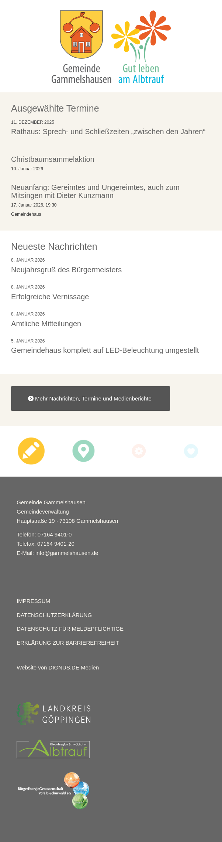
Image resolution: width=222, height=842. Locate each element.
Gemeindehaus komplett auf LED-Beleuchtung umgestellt (105, 350)
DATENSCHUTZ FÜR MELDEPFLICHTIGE (70, 628)
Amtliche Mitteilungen (46, 324)
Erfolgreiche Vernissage (50, 297)
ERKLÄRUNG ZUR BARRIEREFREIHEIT (68, 643)
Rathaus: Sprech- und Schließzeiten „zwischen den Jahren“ (108, 131)
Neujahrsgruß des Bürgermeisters (66, 270)
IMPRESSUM (33, 601)
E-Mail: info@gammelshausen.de (57, 553)
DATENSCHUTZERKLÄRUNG (54, 615)
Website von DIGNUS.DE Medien (58, 667)
